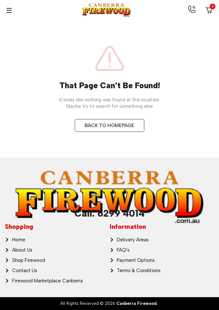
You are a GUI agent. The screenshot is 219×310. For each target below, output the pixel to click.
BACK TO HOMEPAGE (109, 125)
